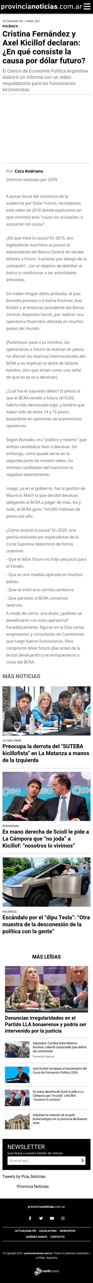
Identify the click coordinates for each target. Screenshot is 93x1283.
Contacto (57, 1237)
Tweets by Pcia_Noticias (24, 1177)
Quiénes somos (36, 1237)
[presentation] (11, 131)
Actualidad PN (25, 1231)
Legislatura (48, 1231)
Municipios (67, 1231)
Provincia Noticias (33, 1187)
